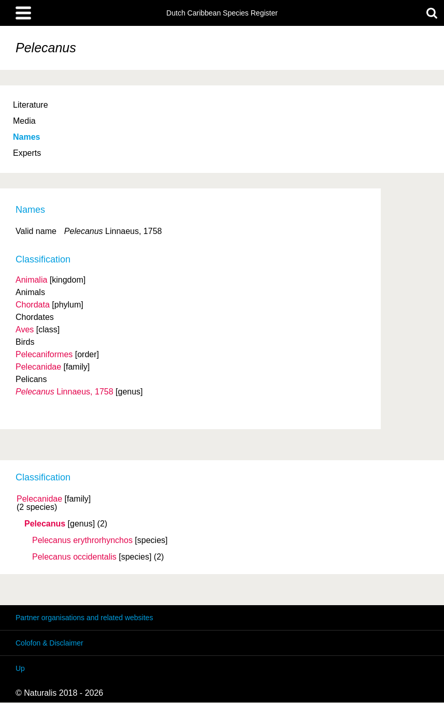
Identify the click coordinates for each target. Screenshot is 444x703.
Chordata (33, 304)
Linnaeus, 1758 (64, 391)
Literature (30, 104)
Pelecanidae (39, 499)
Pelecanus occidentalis (74, 557)
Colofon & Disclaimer (49, 643)
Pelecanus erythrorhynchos (82, 540)
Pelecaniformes (44, 354)
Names (26, 137)
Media (24, 120)
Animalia (31, 279)
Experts (27, 153)
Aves (25, 329)
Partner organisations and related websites (84, 617)
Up (20, 668)
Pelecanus (44, 524)
